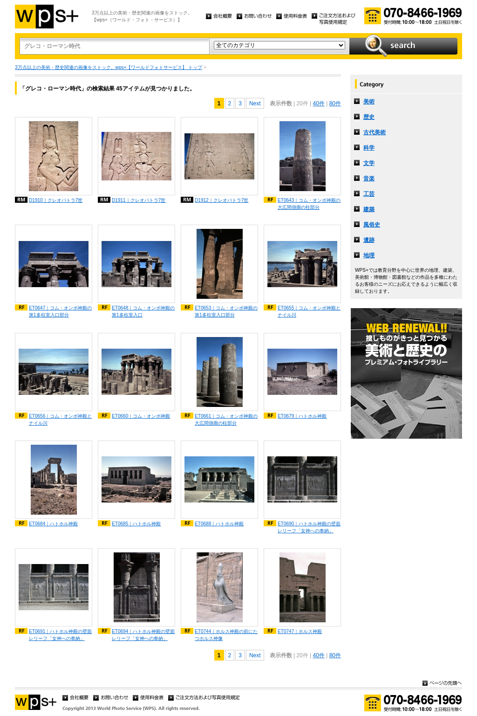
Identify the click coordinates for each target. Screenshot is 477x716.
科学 (369, 148)
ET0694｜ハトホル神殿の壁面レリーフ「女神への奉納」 (143, 635)
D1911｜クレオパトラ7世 (138, 200)
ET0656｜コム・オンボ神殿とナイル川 (60, 419)
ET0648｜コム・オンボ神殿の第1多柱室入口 (143, 311)
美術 (369, 101)
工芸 (369, 194)
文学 (369, 163)
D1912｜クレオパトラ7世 (221, 200)
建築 (369, 209)
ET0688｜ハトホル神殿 (219, 523)
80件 (335, 103)
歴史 (369, 117)
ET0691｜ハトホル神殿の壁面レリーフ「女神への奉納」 (60, 635)
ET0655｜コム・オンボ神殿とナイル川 (309, 311)
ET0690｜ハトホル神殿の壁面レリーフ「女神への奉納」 (309, 527)
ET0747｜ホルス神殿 (300, 631)
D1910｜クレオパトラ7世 (55, 200)
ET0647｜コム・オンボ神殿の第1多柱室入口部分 (60, 311)
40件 (318, 103)
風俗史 (371, 224)
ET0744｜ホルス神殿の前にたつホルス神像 (226, 635)
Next (255, 103)
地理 (369, 255)
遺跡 (369, 240)
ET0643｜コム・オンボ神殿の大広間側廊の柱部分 (309, 204)
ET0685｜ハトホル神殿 (136, 523)
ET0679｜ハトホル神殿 (302, 416)
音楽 (369, 178)
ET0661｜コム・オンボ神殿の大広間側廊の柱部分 (226, 419)
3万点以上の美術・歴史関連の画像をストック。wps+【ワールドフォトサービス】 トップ (108, 67)
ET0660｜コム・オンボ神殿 (141, 416)
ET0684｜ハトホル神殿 (53, 523)
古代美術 (374, 132)
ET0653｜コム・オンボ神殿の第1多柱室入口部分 (226, 311)
